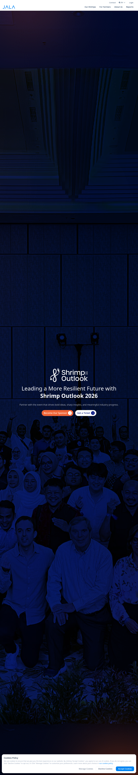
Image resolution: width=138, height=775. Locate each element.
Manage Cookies (86, 769)
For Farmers (105, 7)
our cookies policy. (106, 763)
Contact (112, 2)
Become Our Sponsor (58, 413)
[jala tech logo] (9, 7)
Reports (129, 7)
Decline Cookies (105, 769)
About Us (118, 7)
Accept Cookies (125, 769)
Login (131, 2)
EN (122, 2)
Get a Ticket (86, 413)
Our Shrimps (90, 7)
